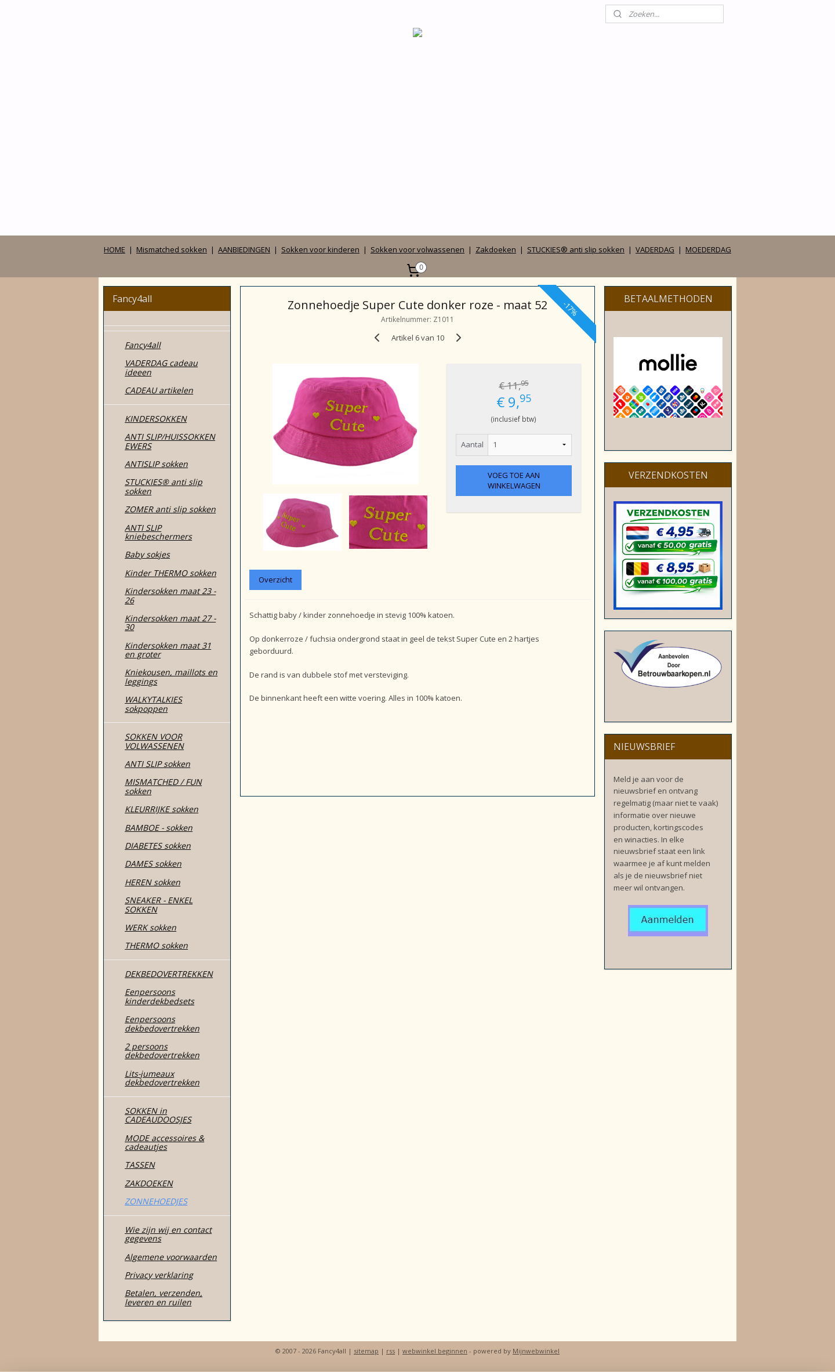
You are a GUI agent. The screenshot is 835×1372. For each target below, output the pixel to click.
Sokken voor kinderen (320, 249)
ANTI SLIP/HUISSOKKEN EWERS (170, 441)
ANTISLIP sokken (156, 463)
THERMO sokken (156, 945)
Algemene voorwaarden (171, 1256)
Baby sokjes (147, 554)
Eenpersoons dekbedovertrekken (162, 1023)
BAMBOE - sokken (159, 827)
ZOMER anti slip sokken (170, 509)
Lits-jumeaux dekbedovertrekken (162, 1078)
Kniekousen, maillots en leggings (171, 676)
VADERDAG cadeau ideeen (161, 367)
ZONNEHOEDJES (156, 1201)
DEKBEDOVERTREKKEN (169, 973)
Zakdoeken (495, 249)
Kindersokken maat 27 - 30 (170, 622)
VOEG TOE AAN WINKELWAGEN (513, 480)
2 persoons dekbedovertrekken (162, 1050)
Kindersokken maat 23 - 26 (170, 595)
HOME (114, 249)
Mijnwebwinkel (536, 1350)
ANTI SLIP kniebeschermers (158, 532)
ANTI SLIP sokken (157, 763)
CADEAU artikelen (159, 390)
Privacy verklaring (159, 1274)
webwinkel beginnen (434, 1350)
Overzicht (275, 579)
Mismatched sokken (171, 249)
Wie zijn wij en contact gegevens (168, 1234)
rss (390, 1350)
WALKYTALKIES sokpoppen (153, 704)
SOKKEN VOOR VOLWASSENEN (154, 741)
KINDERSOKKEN (156, 418)
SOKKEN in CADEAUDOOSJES (158, 1115)
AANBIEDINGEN (244, 249)
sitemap (366, 1350)
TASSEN (140, 1164)
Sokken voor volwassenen (417, 249)
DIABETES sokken (158, 845)
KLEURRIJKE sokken (161, 808)
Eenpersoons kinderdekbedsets (159, 996)
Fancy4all (143, 344)
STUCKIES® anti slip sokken (576, 249)
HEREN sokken (152, 882)
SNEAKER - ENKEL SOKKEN (159, 904)
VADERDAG (655, 249)
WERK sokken (150, 927)
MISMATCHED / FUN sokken (163, 786)
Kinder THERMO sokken (170, 572)
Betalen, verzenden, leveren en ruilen (163, 1297)
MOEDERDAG (708, 249)
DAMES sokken (153, 863)
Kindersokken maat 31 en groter (168, 650)
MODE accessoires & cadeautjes (164, 1142)
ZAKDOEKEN (149, 1183)
